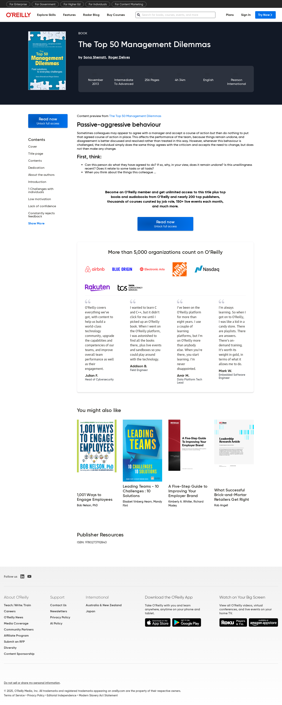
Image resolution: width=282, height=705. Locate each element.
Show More (36, 223)
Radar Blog (91, 15)
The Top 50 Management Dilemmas (135, 116)
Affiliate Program (16, 635)
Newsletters (58, 611)
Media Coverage (16, 623)
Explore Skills (46, 15)
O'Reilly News (13, 617)
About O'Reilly (16, 597)
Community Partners (18, 629)
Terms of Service (14, 695)
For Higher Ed (72, 4)
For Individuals (98, 4)
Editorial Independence (61, 695)
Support (57, 597)
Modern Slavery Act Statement (98, 695)
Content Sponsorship (19, 654)
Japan (90, 611)
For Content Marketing (129, 4)
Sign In (246, 15)
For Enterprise (18, 4)
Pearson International (236, 82)
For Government (45, 4)
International (97, 597)
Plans (230, 15)
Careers (9, 611)
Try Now (265, 15)
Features (69, 15)
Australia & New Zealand (104, 605)
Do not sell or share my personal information (32, 683)
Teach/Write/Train (17, 605)
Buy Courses (116, 15)
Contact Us (58, 605)
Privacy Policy (60, 617)
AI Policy (56, 623)
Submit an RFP (14, 642)
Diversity (10, 648)
